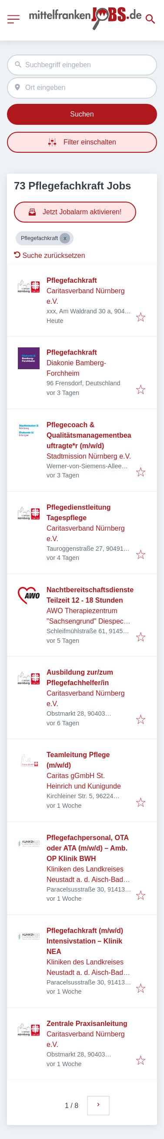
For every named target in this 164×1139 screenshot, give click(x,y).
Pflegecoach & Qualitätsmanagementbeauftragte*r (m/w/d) (89, 435)
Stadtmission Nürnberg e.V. (89, 456)
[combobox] (82, 65)
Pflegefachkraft (72, 280)
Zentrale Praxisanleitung (87, 1023)
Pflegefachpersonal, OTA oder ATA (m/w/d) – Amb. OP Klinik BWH (87, 848)
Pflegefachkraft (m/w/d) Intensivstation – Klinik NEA (85, 941)
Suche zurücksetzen (49, 255)
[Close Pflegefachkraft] (65, 238)
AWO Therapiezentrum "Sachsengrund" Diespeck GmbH (87, 621)
